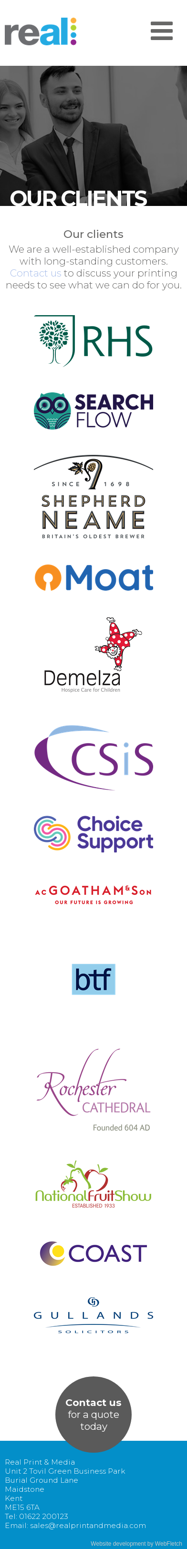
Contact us (36, 273)
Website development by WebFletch (136, 1543)
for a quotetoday (93, 1414)
